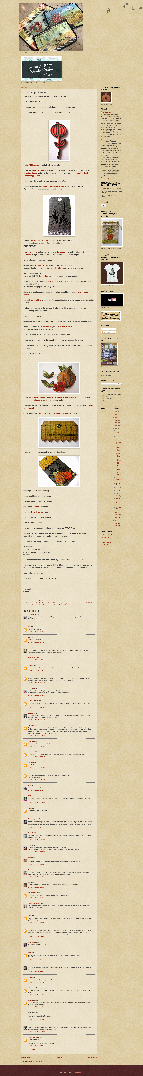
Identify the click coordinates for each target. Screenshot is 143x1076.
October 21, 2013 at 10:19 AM (36, 682)
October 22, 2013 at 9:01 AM (36, 982)
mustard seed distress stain (61, 397)
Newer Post (26, 1057)
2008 (116, 523)
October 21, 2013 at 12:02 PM (36, 790)
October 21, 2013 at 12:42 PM (36, 827)
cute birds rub (44, 413)
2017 (116, 417)
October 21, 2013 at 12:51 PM (36, 852)
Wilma (30, 857)
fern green (61, 252)
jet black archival (34, 300)
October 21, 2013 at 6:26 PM (36, 936)
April (117, 496)
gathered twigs (38, 400)
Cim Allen (31, 688)
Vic (29, 785)
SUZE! (103, 540)
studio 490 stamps (33, 605)
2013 (116, 428)
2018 (116, 414)
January (118, 507)
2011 (116, 515)
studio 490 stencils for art (46, 605)
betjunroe (31, 988)
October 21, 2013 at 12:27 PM (36, 802)
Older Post (92, 1057)
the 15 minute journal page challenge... (118, 463)
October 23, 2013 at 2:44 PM (36, 1007)
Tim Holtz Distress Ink (60, 605)
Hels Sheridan (32, 614)
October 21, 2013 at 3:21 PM (36, 887)
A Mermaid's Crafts (33, 657)
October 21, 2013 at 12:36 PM (36, 813)
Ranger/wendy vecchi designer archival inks (71, 603)
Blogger (80, 1072)
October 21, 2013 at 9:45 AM (36, 660)
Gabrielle (30, 713)
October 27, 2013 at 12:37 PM (36, 1031)
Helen (29, 845)
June (117, 490)
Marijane (30, 725)
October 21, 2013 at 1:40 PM (36, 864)
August (118, 483)
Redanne (30, 870)
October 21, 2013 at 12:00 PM (36, 779)
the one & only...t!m (106, 542)
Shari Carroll (104, 545)
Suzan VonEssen (33, 700)
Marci (29, 915)
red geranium (46, 327)
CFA (29, 603)
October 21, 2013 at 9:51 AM (36, 670)
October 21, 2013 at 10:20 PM (36, 959)
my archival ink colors (40, 240)
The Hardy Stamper (34, 773)
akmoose (30, 1025)
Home (59, 1057)
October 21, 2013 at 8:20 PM (36, 947)
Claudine (30, 665)
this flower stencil (65, 327)
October (118, 442)
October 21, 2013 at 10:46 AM (36, 707)
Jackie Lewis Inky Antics (107, 535)
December (119, 432)
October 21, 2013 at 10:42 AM (36, 695)
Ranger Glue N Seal (37, 603)
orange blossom (30, 252)
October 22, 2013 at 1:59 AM (36, 971)
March (118, 498)
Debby (30, 977)
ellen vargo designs (34, 928)
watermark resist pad (41, 170)
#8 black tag (34, 165)
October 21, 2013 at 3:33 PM (36, 897)
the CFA (58, 268)
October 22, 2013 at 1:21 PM (36, 994)
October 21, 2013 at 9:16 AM (36, 621)
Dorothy (30, 762)
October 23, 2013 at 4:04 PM (36, 1019)
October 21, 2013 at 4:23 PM (36, 910)
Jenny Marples (32, 819)
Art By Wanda (32, 796)
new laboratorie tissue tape (52, 186)
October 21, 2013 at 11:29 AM (36, 746)
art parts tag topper (37, 397)
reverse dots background (55, 281)
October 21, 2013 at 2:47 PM (36, 876)
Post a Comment (30, 1049)
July (117, 487)
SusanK (30, 833)
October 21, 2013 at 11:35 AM (36, 767)
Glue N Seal (43, 276)
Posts (104, 329)
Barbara (30, 676)
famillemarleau (32, 892)
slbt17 (30, 952)
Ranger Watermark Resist (50, 603)
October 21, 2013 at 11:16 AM (36, 719)
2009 (116, 520)
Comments (106, 332)
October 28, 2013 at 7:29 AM (36, 1045)
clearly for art (42, 265)
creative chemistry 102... (118, 472)
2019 (116, 412)
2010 (116, 517)
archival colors (40, 512)
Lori (29, 882)
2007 (116, 526)
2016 (116, 420)
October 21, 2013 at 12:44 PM (36, 839)
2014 (116, 425)
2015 (116, 423)
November (119, 438)
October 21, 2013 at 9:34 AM (36, 631)
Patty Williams (32, 1037)
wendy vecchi (107, 112)
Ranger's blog (105, 537)
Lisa (29, 648)
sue (29, 626)
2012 (116, 512)
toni (29, 965)
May (117, 493)
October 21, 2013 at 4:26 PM (36, 922)
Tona (29, 808)
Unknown (31, 741)
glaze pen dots (62, 413)
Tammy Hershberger (34, 903)
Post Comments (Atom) (36, 1061)
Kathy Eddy (31, 942)
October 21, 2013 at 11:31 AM (36, 757)
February (118, 503)
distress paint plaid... (118, 455)
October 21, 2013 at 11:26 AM (36, 735)
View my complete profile (108, 178)
